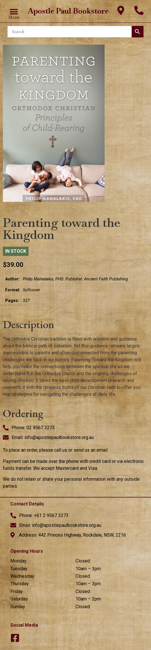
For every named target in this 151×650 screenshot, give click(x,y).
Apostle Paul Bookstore (68, 11)
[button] (13, 11)
